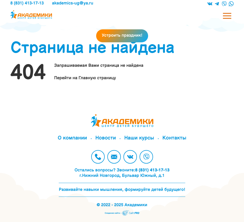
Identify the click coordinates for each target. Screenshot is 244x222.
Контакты (174, 138)
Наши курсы (139, 138)
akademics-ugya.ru (72, 3)
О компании (72, 138)
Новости (105, 138)
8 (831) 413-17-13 (27, 3)
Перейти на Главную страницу (85, 78)
